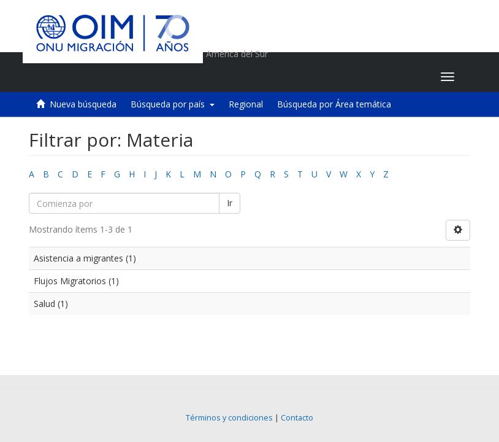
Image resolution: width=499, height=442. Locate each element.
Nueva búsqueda (83, 104)
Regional (246, 104)
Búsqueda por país (173, 104)
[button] (355, 76)
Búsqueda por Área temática (334, 104)
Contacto (297, 418)
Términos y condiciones (229, 418)
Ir (229, 203)
